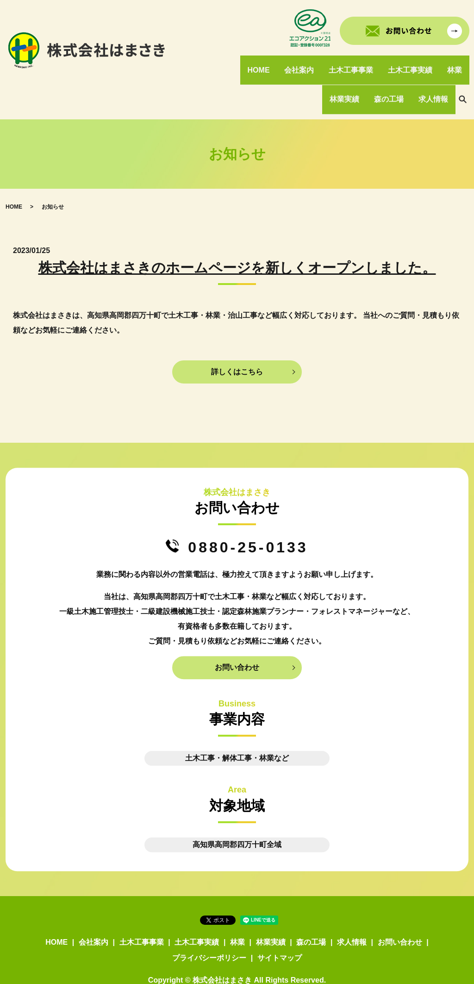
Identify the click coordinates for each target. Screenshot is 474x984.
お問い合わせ (237, 641)
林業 (455, 63)
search (462, 80)
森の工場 (391, 79)
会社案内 (304, 63)
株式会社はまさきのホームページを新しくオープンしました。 (237, 241)
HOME (265, 63)
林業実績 (348, 79)
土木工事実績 (412, 63)
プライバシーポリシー (209, 931)
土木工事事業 (354, 63)
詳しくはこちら (237, 345)
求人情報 (434, 79)
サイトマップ (279, 931)
